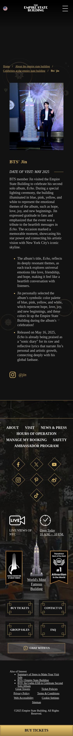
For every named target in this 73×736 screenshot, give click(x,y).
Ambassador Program (36, 446)
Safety (60, 440)
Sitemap (36, 702)
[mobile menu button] (65, 9)
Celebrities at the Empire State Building (24, 70)
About (12, 428)
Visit (29, 428)
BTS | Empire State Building (33, 680)
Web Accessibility (23, 697)
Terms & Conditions (48, 693)
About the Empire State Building (32, 66)
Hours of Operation (36, 434)
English (5, 8)
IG (18, 479)
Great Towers (22, 689)
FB (18, 464)
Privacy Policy (22, 693)
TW (36, 464)
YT (54, 464)
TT (36, 495)
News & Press (54, 428)
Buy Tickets (36, 730)
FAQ (53, 629)
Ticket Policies (49, 689)
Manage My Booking (26, 440)
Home (6, 66)
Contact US (53, 608)
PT (36, 479)
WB (54, 479)
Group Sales (19, 629)
